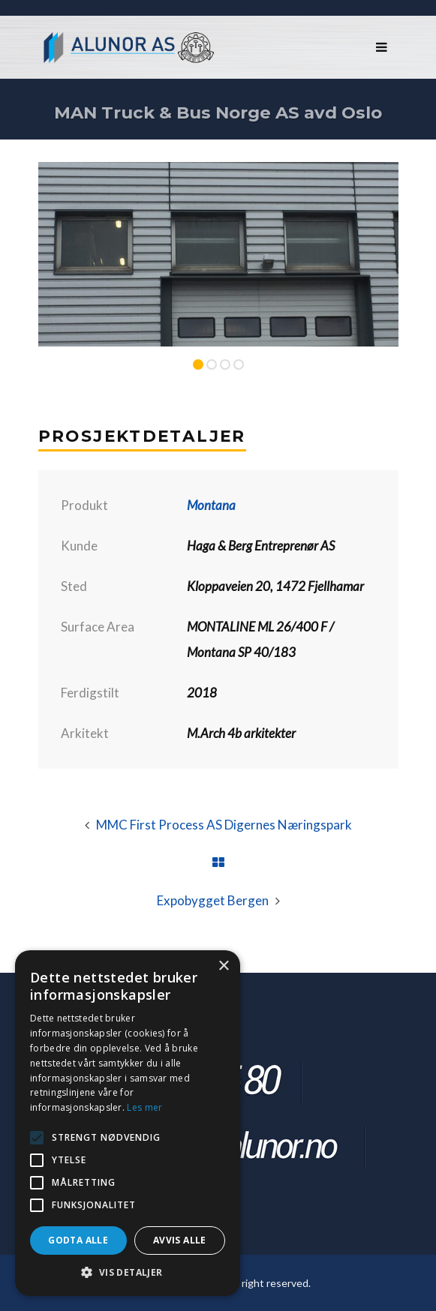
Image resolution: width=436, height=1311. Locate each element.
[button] (127, 1272)
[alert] (127, 1123)
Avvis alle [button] (179, 1240)
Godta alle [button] (78, 1240)
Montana (211, 505)
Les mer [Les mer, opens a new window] (144, 1107)
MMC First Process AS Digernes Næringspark (224, 824)
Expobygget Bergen (213, 900)
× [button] (223, 966)
